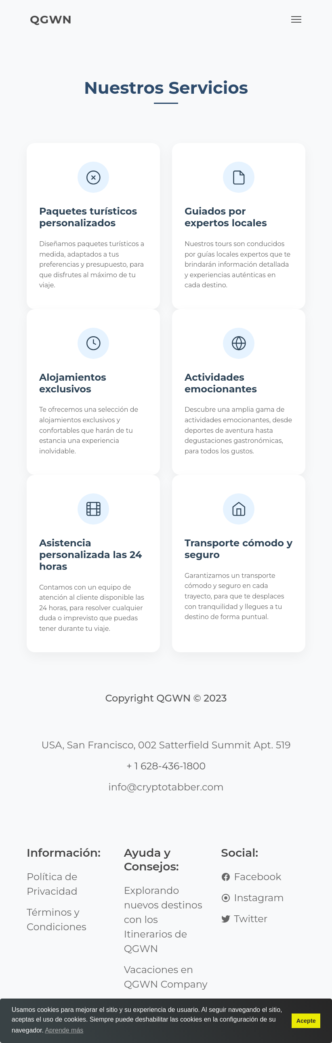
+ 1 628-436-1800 (166, 785)
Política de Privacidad (52, 903)
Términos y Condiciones (56, 938)
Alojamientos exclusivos (73, 412)
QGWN (51, 19)
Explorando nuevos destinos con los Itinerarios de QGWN (163, 938)
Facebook (251, 896)
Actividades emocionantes (221, 412)
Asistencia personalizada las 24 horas (91, 596)
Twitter (244, 938)
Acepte (306, 1021)
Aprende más (64, 1030)
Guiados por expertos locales (226, 219)
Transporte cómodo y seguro (234, 591)
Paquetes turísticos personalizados (88, 219)
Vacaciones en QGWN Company (166, 996)
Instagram (252, 917)
